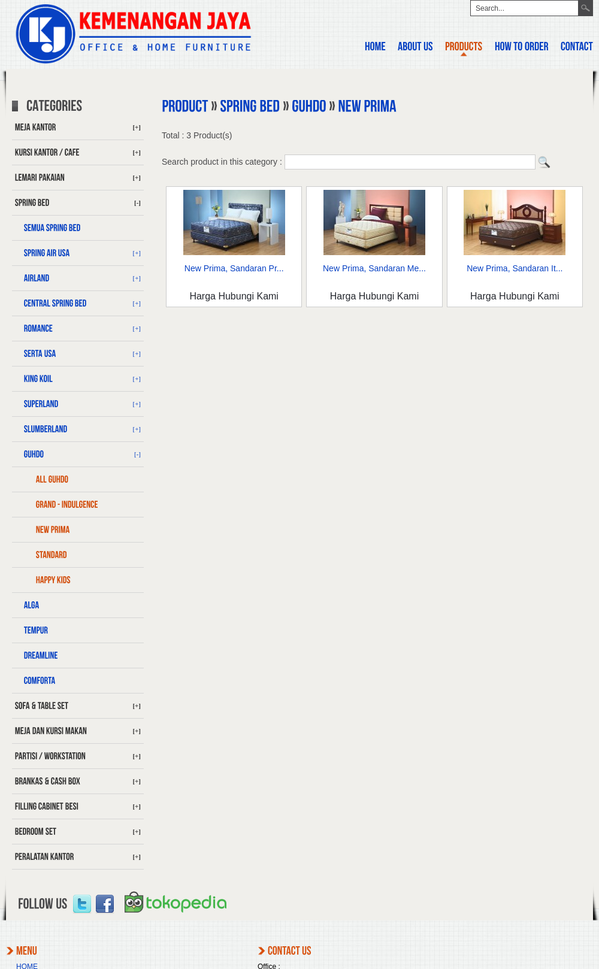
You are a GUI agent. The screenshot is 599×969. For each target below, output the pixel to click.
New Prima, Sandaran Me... (374, 268)
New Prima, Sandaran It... (514, 268)
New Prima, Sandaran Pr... (234, 268)
